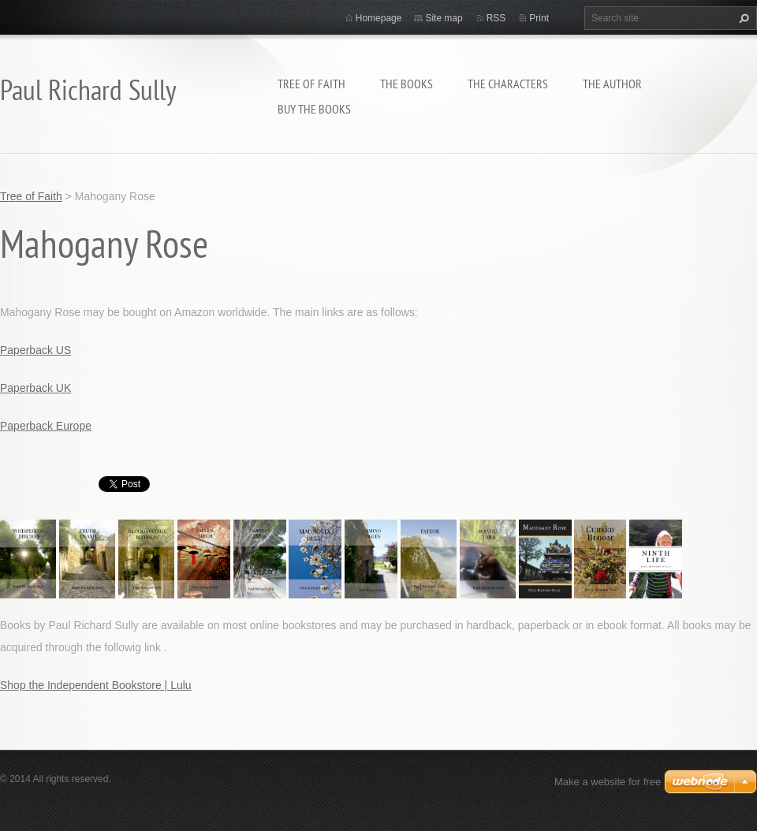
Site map (443, 18)
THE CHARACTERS (508, 83)
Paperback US (35, 350)
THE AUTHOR (612, 83)
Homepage (379, 18)
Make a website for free (607, 782)
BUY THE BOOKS (314, 109)
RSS (496, 18)
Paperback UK (35, 388)
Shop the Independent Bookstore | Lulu (96, 685)
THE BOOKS (406, 83)
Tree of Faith (311, 83)
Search (742, 18)
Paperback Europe (45, 425)
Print (539, 18)
